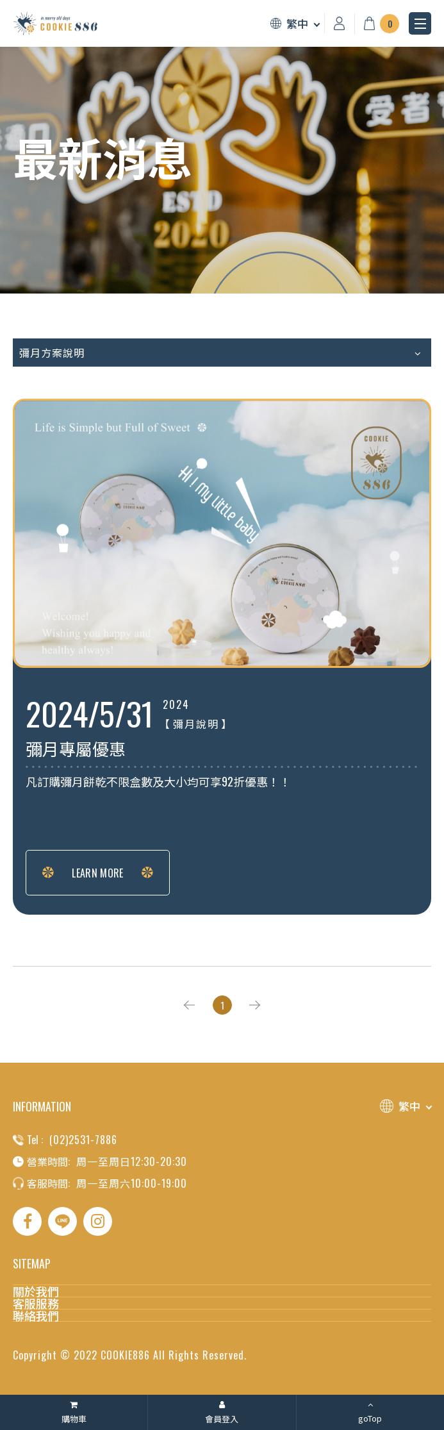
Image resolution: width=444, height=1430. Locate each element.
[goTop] (370, 1412)
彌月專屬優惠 (76, 749)
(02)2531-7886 (83, 1139)
